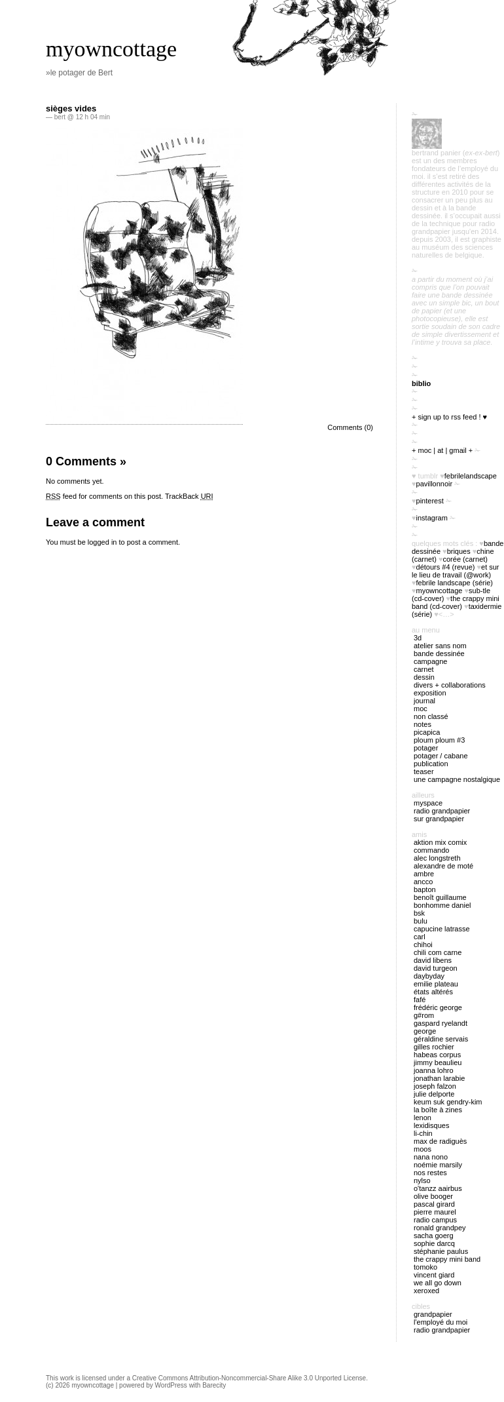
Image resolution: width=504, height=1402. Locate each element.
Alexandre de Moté (443, 866)
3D (418, 638)
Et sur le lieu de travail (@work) (455, 571)
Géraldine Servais (441, 1039)
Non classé (431, 716)
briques (459, 551)
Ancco (423, 882)
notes (422, 724)
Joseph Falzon (435, 1086)
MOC (420, 708)
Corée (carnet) (465, 559)
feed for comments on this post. (104, 496)
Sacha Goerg (434, 1235)
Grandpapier (433, 1314)
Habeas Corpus (437, 1055)
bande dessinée (439, 653)
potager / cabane (441, 756)
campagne (430, 661)
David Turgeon (436, 968)
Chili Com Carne (437, 952)
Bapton (425, 889)
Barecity (214, 1385)
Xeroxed (426, 1291)
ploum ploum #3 (439, 740)
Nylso (422, 1180)
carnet (424, 669)
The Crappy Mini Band (447, 1259)
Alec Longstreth (437, 858)
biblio (421, 383)
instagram (432, 518)
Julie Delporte (434, 1094)
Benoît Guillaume (440, 897)
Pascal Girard (434, 1204)
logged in (102, 542)
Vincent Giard (434, 1275)
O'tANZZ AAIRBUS (438, 1188)
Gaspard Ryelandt (440, 1023)
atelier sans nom (440, 646)
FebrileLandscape (470, 476)
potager (426, 748)
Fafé (419, 999)
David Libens (433, 960)
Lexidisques (431, 1125)
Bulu (420, 921)
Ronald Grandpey (440, 1228)
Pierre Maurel (435, 1212)
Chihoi (423, 944)
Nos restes (430, 1173)
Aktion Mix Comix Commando (440, 846)
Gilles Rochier (434, 1047)
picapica (427, 732)
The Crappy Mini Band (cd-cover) (455, 602)
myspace (428, 803)
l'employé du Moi (440, 1322)
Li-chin (423, 1133)
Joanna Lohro (434, 1070)
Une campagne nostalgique (457, 779)
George (425, 1031)
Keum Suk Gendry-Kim (448, 1102)
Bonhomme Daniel (442, 905)
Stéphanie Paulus (441, 1251)
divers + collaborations (450, 685)
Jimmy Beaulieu (437, 1062)
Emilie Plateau (436, 984)
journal (424, 701)
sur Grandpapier (439, 819)
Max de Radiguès (440, 1141)
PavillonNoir (434, 484)
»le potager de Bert (79, 72)
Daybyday (429, 976)
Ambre (424, 874)
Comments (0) (350, 427)
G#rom (424, 1015)
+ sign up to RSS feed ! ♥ (449, 417)
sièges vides (71, 108)
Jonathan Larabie (439, 1078)
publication (431, 764)
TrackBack (189, 496)
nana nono (431, 1157)
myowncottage (111, 49)
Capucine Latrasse (442, 929)
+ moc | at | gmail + (442, 450)
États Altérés (433, 992)
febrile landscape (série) (454, 583)
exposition (430, 693)
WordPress (171, 1385)
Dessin (424, 677)
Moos (422, 1149)
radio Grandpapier (442, 811)
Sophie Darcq (434, 1243)
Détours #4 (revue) (445, 567)
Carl (419, 937)
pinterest (430, 501)
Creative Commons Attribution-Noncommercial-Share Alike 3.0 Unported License (249, 1378)
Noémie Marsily (438, 1165)
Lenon (422, 1117)
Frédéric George (438, 1007)
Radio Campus (435, 1220)
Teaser (424, 771)
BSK (419, 913)
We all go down (437, 1283)
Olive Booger (433, 1196)
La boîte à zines (438, 1110)
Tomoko (425, 1267)
